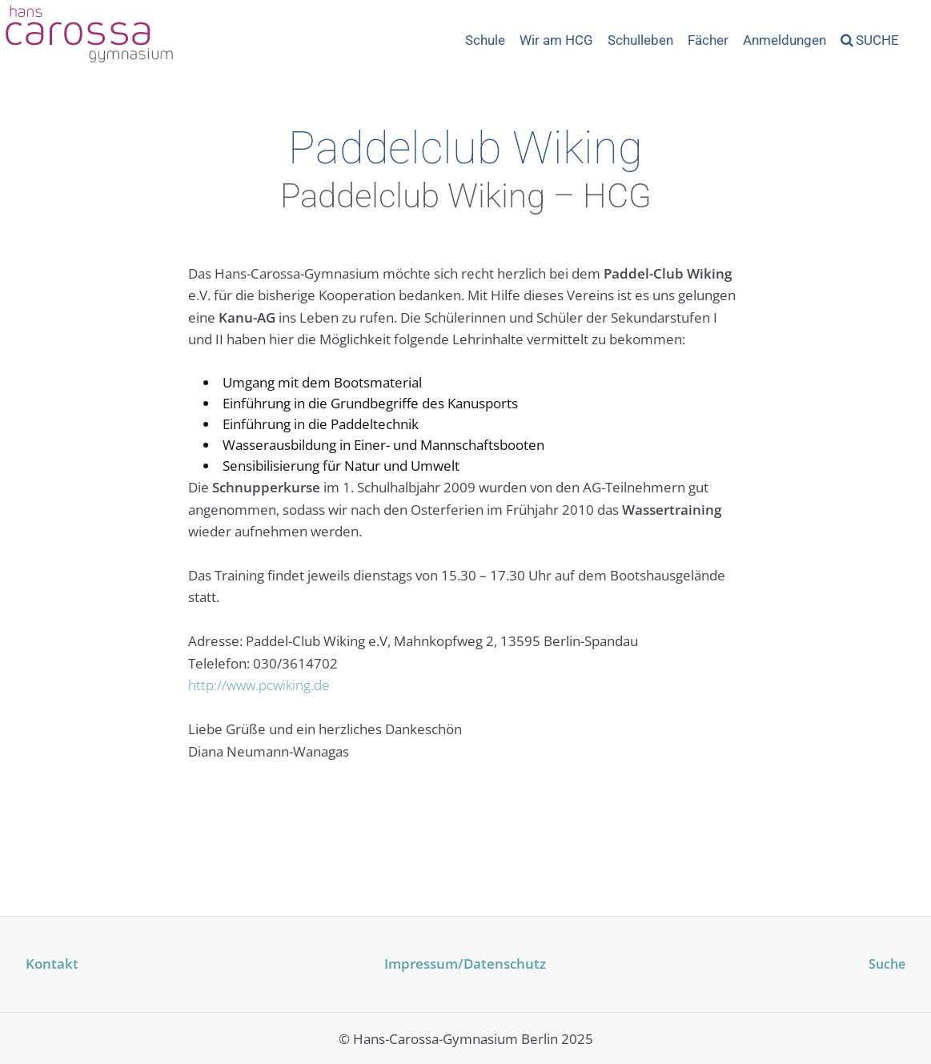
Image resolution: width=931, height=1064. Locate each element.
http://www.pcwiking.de (258, 685)
